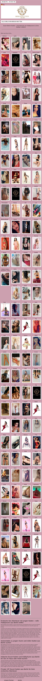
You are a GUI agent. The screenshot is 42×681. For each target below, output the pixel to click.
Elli (26, 203)
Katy (5, 136)
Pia (36, 319)
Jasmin (36, 186)
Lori (36, 203)
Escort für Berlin (30, 635)
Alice (16, 302)
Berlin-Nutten (18, 660)
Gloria (5, 186)
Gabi (26, 87)
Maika (16, 120)
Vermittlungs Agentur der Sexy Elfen (27, 625)
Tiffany (5, 87)
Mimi (26, 285)
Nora (16, 169)
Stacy (16, 136)
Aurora (26, 385)
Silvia (26, 534)
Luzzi (37, 285)
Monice (15, 401)
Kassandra (26, 69)
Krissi (5, 584)
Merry (26, 269)
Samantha (37, 484)
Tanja (37, 468)
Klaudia (15, 335)
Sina (16, 435)
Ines (16, 385)
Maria (5, 435)
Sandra (36, 252)
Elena (5, 69)
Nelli (37, 269)
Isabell (5, 352)
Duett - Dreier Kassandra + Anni (5, 270)
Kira (5, 385)
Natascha (5, 368)
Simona (26, 584)
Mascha (15, 285)
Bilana (15, 203)
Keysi (37, 335)
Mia (15, 252)
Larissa (37, 36)
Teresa (36, 551)
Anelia (5, 418)
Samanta (16, 52)
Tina (37, 435)
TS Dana (5, 169)
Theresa (16, 501)
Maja (5, 236)
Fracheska (26, 468)
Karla (16, 468)
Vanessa (15, 451)
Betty (37, 451)
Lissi (16, 186)
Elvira (16, 219)
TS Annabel (5, 203)
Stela (16, 69)
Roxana (26, 600)
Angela (26, 401)
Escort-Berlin (9, 654)
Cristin (36, 352)
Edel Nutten (20, 672)
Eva (26, 36)
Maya (26, 319)
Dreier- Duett (37, 52)
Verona (5, 451)
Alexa (16, 87)
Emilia (26, 120)
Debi (5, 319)
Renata (15, 368)
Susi (5, 335)
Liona (16, 517)
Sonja (5, 103)
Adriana (26, 136)
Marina (5, 501)
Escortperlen (17, 644)
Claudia (26, 252)
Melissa (15, 153)
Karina (5, 551)
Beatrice (26, 517)
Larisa (5, 401)
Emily (37, 120)
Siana (26, 551)
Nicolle (26, 219)
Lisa (15, 551)
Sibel (26, 418)
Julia (26, 352)
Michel (36, 368)
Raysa (5, 120)
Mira (37, 153)
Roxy (16, 319)
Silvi (37, 418)
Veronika (5, 468)
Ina (5, 153)
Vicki (26, 451)
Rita (26, 52)
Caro (5, 302)
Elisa (37, 169)
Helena (5, 517)
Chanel (26, 501)
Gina (26, 302)
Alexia (5, 252)
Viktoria (5, 534)
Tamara (36, 584)
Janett (26, 186)
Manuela (37, 534)
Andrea (26, 169)
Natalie (15, 352)
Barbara (5, 36)
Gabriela (37, 87)
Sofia (16, 269)
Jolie (37, 517)
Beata (37, 401)
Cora (5, 600)
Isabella (15, 600)
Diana (26, 103)
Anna (16, 484)
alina (5, 484)
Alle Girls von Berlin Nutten (12, 21)
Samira (26, 335)
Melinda (15, 103)
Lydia (16, 36)
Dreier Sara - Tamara (37, 69)
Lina (36, 136)
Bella (16, 418)
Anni (5, 52)
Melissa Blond (5, 219)
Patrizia (36, 236)
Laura (26, 153)
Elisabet (37, 219)
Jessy (26, 236)
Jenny (26, 567)
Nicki (26, 484)
